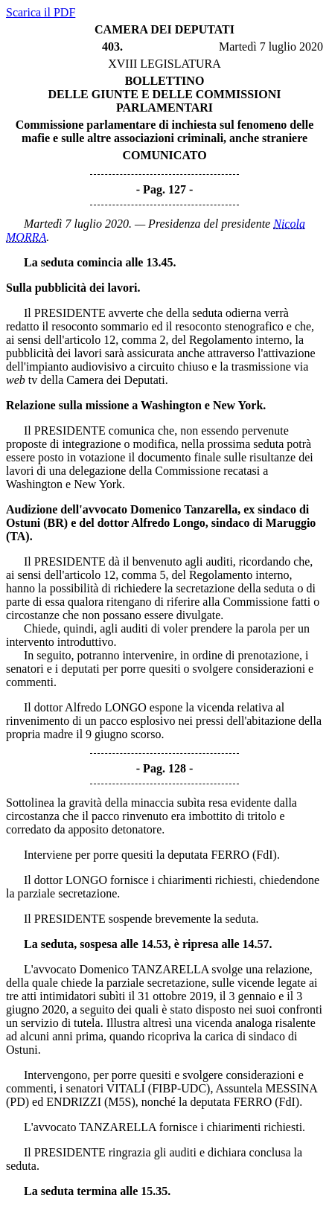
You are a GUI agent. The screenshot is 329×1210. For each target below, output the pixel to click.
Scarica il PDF (40, 12)
